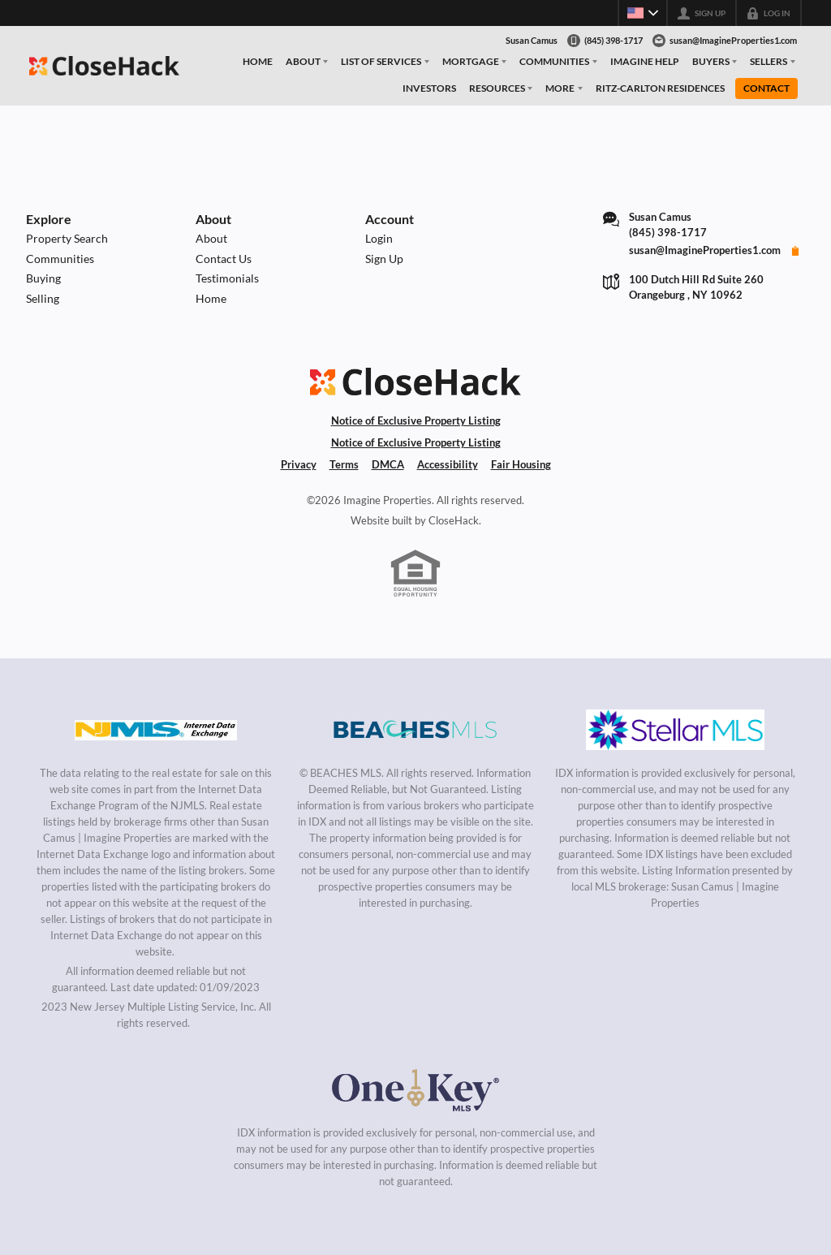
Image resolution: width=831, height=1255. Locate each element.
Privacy (298, 464)
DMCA (388, 464)
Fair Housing (521, 464)
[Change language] (642, 13)
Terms (344, 464)
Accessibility (447, 464)
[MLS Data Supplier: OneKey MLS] (415, 1089)
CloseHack (453, 520)
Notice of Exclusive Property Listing (416, 420)
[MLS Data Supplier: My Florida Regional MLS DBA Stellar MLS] (675, 729)
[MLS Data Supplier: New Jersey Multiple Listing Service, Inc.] (155, 729)
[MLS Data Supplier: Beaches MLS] (415, 729)
